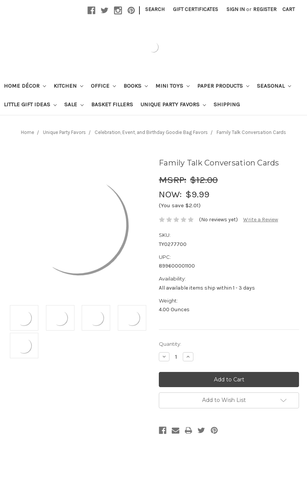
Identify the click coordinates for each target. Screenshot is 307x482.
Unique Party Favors (173, 104)
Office (103, 85)
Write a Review (260, 219)
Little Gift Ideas (30, 104)
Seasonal (274, 85)
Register (265, 9)
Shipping (227, 104)
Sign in (235, 9)
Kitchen (68, 85)
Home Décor (25, 85)
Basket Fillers (112, 104)
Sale (74, 104)
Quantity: (170, 344)
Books (135, 85)
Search (155, 9)
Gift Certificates (195, 9)
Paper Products (223, 85)
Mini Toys (172, 85)
